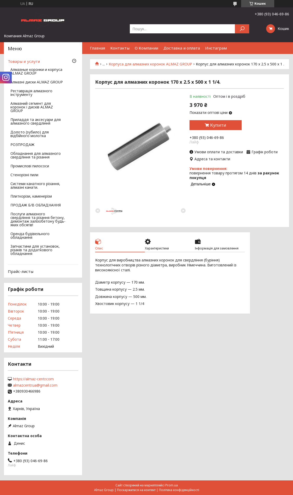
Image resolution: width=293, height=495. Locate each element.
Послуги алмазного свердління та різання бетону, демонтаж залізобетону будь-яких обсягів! (37, 219)
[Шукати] (242, 28)
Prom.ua (171, 485)
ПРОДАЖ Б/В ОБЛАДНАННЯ (35, 205)
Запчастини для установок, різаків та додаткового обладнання (35, 250)
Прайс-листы (20, 271)
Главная (97, 48)
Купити (218, 125)
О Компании (146, 48)
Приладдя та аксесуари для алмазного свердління (35, 122)
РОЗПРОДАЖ (22, 145)
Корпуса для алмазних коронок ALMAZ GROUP (150, 64)
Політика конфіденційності (179, 490)
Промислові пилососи (29, 166)
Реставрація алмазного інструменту (31, 93)
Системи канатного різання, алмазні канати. (35, 186)
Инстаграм (216, 48)
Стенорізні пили (24, 175)
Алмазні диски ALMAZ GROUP (36, 82)
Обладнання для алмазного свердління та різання (35, 156)
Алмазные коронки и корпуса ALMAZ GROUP (36, 72)
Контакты (120, 48)
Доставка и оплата (181, 48)
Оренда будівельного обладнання (30, 236)
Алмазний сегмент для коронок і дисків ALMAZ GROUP (31, 107)
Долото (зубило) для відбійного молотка (29, 134)
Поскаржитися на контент (136, 490)
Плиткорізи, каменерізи (31, 196)
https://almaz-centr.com (33, 379)
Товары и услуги (24, 61)
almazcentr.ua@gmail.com (35, 385)
